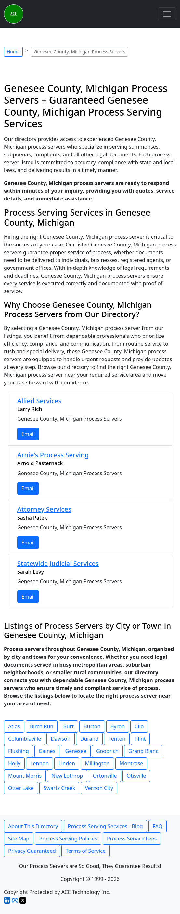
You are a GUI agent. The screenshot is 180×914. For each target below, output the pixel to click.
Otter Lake (21, 788)
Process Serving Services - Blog (105, 826)
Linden (66, 763)
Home (13, 52)
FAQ (157, 826)
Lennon (39, 763)
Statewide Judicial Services (58, 563)
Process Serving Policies (68, 838)
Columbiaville (24, 738)
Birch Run (41, 726)
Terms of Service (86, 850)
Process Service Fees (132, 838)
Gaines (47, 751)
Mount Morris (25, 775)
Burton (92, 726)
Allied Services (39, 400)
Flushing (18, 751)
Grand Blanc (143, 751)
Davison (60, 738)
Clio (139, 726)
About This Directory (33, 826)
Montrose (131, 763)
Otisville (136, 775)
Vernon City (99, 788)
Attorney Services (44, 509)
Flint (140, 738)
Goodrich (107, 751)
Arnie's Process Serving (53, 455)
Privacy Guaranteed (32, 850)
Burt (68, 726)
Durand (89, 738)
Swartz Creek (59, 788)
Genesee (75, 751)
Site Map (18, 838)
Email (28, 434)
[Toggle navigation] (167, 13)
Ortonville (105, 775)
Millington (97, 763)
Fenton (116, 738)
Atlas (14, 726)
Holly (14, 763)
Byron (117, 726)
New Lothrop (67, 775)
